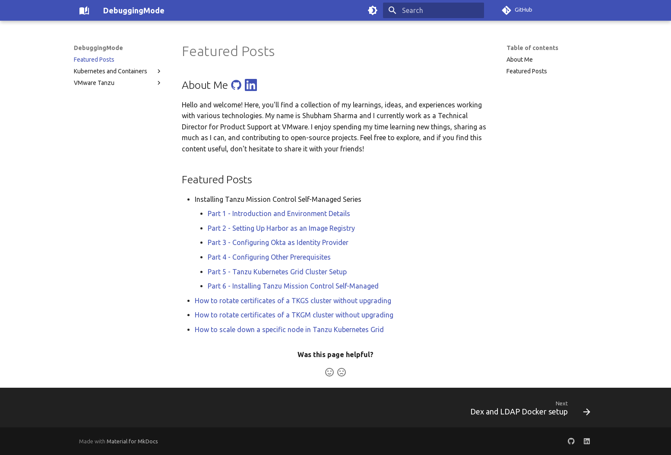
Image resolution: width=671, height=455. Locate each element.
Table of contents (532, 47)
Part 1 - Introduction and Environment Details (279, 213)
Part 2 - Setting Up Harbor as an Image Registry (281, 228)
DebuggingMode (98, 47)
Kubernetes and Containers (118, 71)
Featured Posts (94, 59)
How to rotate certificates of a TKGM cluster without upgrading (294, 315)
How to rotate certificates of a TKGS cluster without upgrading (293, 300)
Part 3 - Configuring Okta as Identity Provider (278, 242)
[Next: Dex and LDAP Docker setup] (527, 410)
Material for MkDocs (132, 441)
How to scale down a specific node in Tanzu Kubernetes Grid (289, 329)
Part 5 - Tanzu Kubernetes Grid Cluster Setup (277, 272)
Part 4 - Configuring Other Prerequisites (269, 257)
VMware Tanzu (118, 83)
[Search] (433, 10)
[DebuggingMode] (84, 10)
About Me (519, 59)
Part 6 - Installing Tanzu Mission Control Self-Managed (293, 286)
